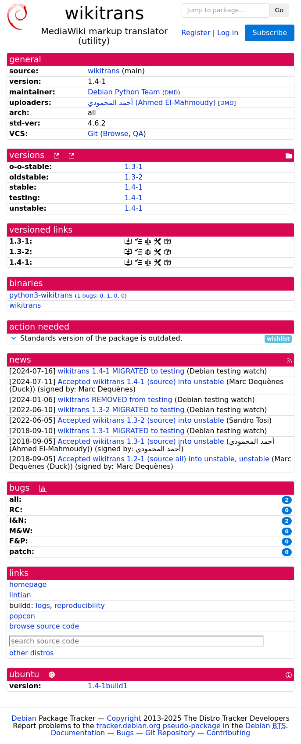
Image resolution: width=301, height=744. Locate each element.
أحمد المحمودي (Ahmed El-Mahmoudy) (152, 102)
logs (43, 605)
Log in (227, 32)
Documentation (78, 733)
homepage (28, 584)
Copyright (124, 718)
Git (93, 133)
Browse (115, 133)
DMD (171, 92)
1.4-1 (134, 187)
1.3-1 (134, 166)
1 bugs (86, 295)
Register (196, 32)
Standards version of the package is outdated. (150, 338)
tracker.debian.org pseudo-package (159, 726)
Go (279, 10)
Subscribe (269, 33)
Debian (23, 718)
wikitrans (103, 71)
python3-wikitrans (40, 295)
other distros (31, 653)
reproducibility (79, 605)
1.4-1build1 (108, 686)
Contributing (229, 733)
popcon (22, 616)
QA (138, 133)
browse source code (44, 626)
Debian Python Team (124, 92)
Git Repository (170, 733)
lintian (20, 595)
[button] (13, 338)
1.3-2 (134, 177)
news (20, 360)
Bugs (125, 733)
